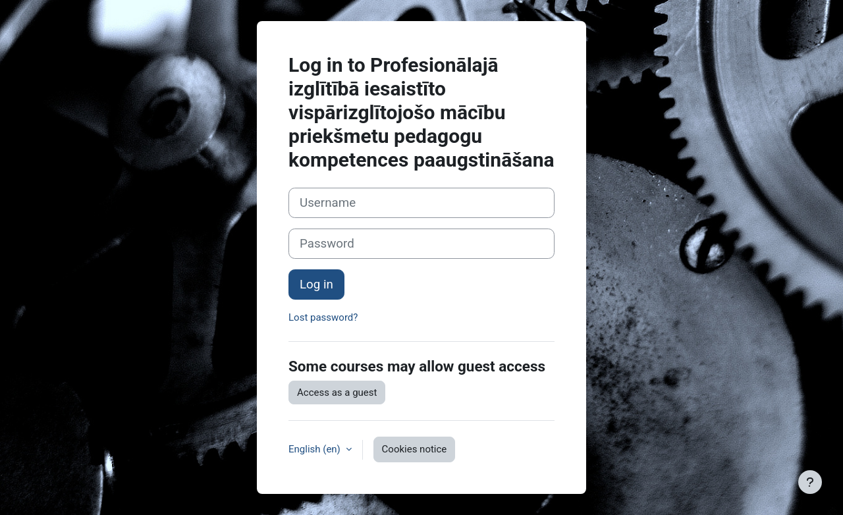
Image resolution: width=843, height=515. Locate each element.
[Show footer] (810, 482)
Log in (316, 284)
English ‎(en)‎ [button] (315, 449)
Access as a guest (337, 392)
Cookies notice (414, 449)
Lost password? (323, 317)
